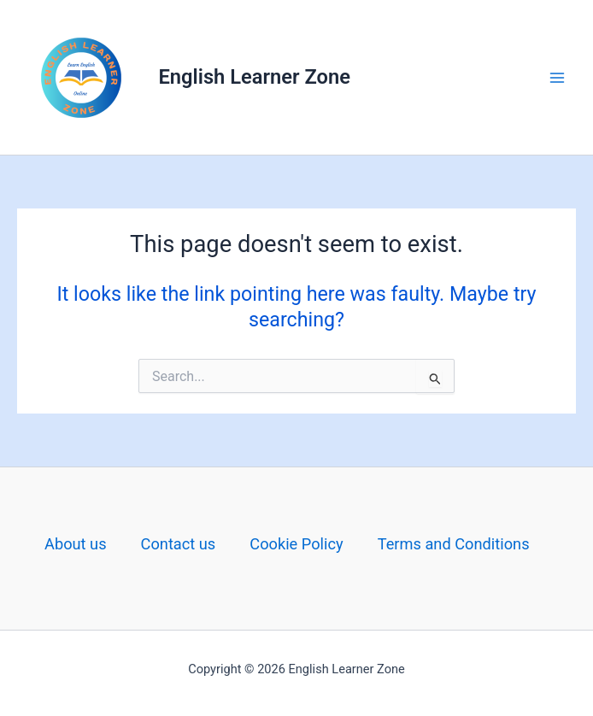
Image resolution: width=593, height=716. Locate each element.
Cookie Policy (296, 544)
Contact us (178, 544)
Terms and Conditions (454, 544)
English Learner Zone (254, 77)
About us (75, 544)
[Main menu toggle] (557, 77)
